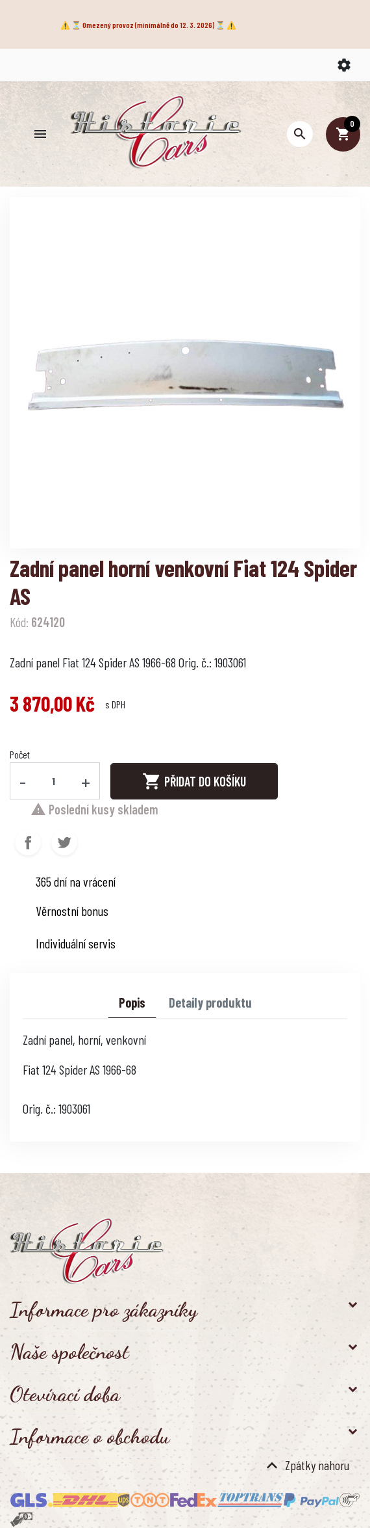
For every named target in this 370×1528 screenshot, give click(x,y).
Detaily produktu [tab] (210, 1002)
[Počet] (53, 780)
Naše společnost (69, 1351)
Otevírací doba (65, 1394)
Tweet (64, 842)
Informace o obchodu (89, 1436)
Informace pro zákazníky (103, 1309)
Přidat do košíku (194, 781)
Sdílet (28, 842)
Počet (20, 754)
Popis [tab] (132, 1002)
